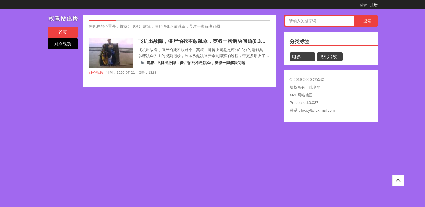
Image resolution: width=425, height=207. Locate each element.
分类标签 (299, 41)
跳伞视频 (62, 43)
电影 (151, 63)
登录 (363, 4)
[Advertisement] (165, 166)
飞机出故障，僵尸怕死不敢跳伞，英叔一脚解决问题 (175, 26)
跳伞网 (314, 87)
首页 (63, 32)
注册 (374, 4)
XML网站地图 (301, 95)
